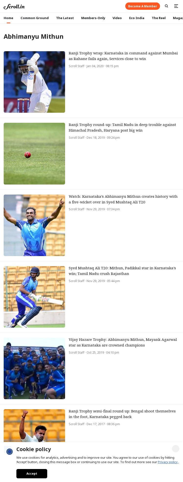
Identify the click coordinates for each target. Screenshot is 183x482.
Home (8, 18)
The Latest (65, 18)
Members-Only (93, 18)
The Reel (159, 18)
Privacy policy (168, 462)
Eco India (136, 18)
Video (117, 18)
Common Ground (35, 18)
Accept (31, 473)
